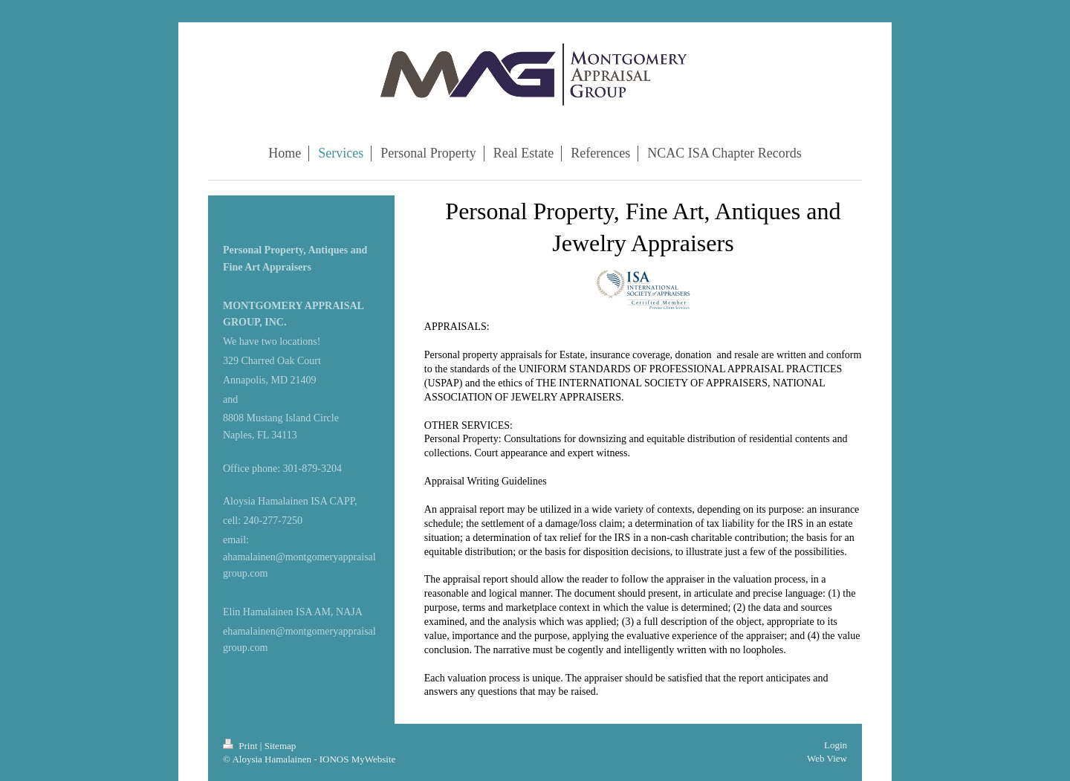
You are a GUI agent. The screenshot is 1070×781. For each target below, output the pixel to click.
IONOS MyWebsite (358, 759)
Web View (827, 758)
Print (241, 745)
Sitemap (280, 745)
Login (835, 745)
